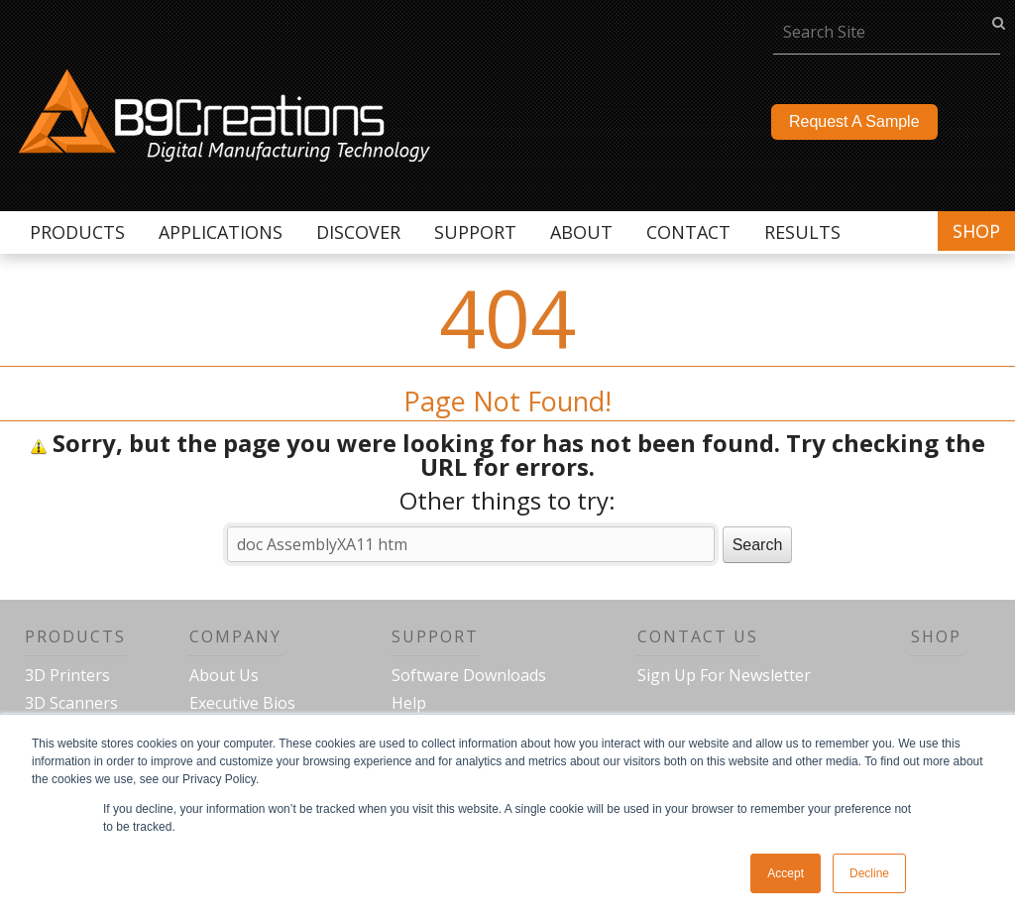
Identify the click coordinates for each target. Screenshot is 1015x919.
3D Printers (67, 675)
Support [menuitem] (475, 232)
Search (758, 544)
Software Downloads (469, 675)
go (998, 22)
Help (409, 703)
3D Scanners (71, 703)
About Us (224, 675)
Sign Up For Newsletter (724, 675)
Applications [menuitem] (220, 232)
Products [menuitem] (77, 232)
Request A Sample (854, 121)
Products (75, 636)
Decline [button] (869, 873)
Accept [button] (785, 873)
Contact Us (697, 636)
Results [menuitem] (802, 232)
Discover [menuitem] (358, 232)
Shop (976, 231)
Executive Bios (242, 703)
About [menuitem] (581, 232)
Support (435, 636)
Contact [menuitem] (688, 232)
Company (235, 636)
